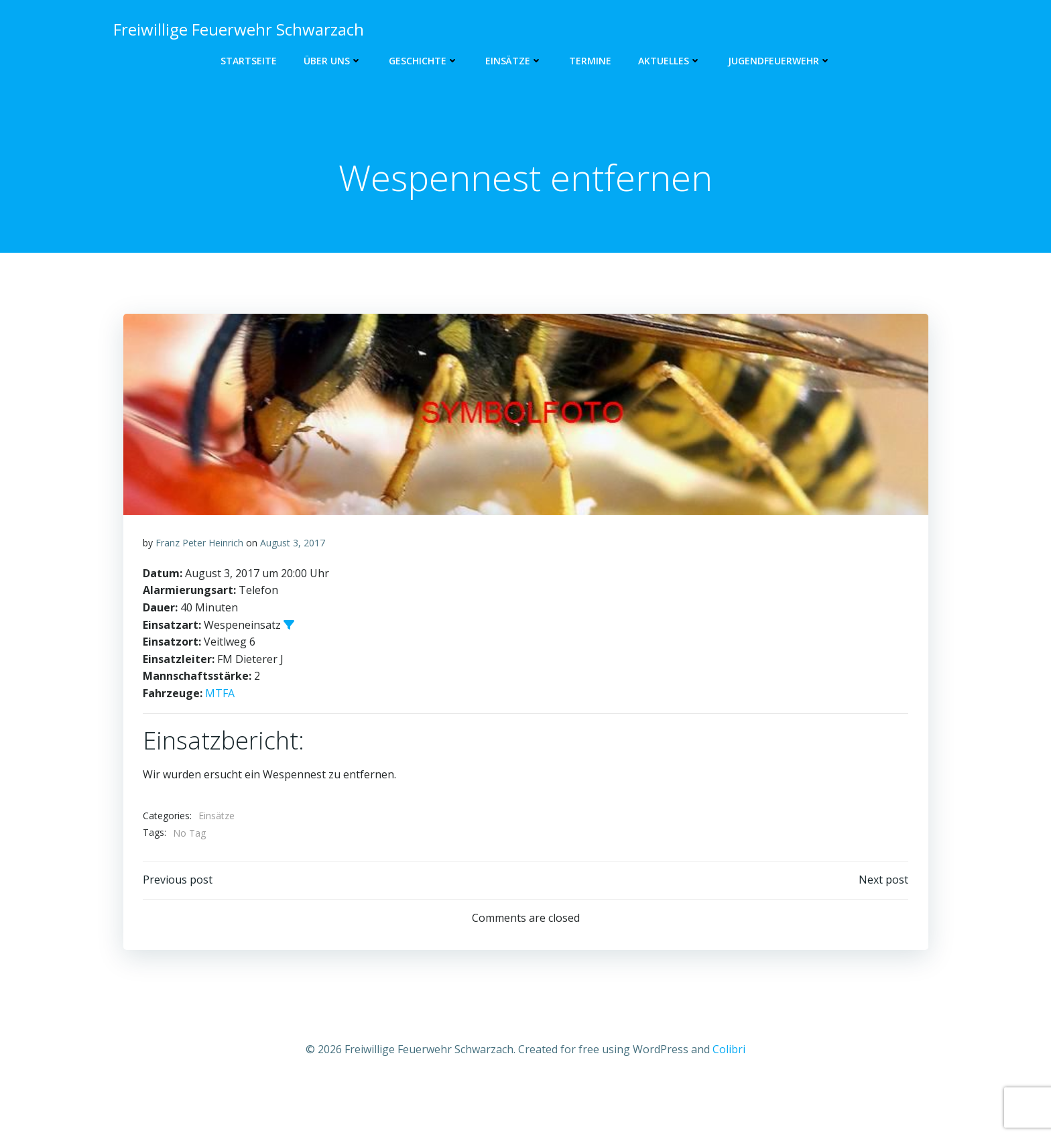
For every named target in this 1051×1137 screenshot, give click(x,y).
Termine (590, 60)
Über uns (333, 60)
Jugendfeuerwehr (779, 60)
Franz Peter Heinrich (199, 589)
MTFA (220, 740)
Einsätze (513, 60)
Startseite (249, 60)
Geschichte (423, 60)
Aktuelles (669, 60)
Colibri (729, 1096)
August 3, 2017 (292, 589)
